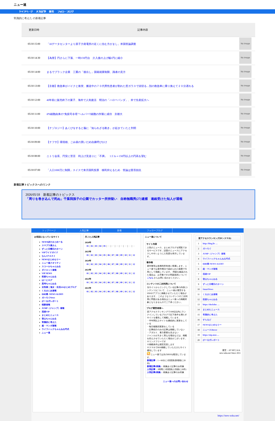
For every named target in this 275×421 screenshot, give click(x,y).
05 (104, 246)
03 (96, 246)
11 (130, 255)
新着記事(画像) (154, 366)
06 (109, 255)
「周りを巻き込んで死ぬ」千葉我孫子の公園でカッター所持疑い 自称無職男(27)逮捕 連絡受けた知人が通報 (104, 199)
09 (121, 255)
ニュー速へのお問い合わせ (175, 381)
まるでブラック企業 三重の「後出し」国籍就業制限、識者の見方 (86, 72)
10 (126, 255)
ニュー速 (20, 4)
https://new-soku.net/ (228, 415)
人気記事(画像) (154, 372)
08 (117, 255)
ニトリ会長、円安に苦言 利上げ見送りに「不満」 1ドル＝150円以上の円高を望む (96, 156)
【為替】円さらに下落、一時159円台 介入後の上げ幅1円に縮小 (85, 58)
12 (134, 255)
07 (113, 255)
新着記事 (151, 360)
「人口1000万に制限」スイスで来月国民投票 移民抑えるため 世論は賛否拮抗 (94, 170)
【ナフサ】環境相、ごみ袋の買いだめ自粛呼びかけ (77, 142)
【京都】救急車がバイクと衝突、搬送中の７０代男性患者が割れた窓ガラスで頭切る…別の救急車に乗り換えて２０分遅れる (120, 86)
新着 (52, 11)
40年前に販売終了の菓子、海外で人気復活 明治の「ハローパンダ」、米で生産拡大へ (98, 100)
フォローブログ (66, 11)
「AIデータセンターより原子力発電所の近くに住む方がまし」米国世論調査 (91, 44)
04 (100, 246)
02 (92, 246)
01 (88, 246)
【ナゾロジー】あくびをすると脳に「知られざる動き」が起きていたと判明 (91, 128)
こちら (150, 278)
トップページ (25, 11)
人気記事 (41, 11)
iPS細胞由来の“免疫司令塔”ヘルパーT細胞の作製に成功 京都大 (84, 114)
